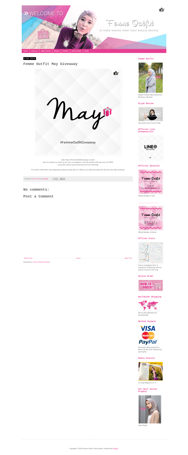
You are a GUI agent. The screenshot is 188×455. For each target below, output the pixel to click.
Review (56, 51)
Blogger (115, 449)
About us (34, 51)
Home (25, 51)
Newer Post (28, 258)
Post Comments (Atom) (41, 262)
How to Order (76, 51)
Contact (65, 51)
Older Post (128, 258)
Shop (87, 51)
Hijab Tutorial (45, 51)
